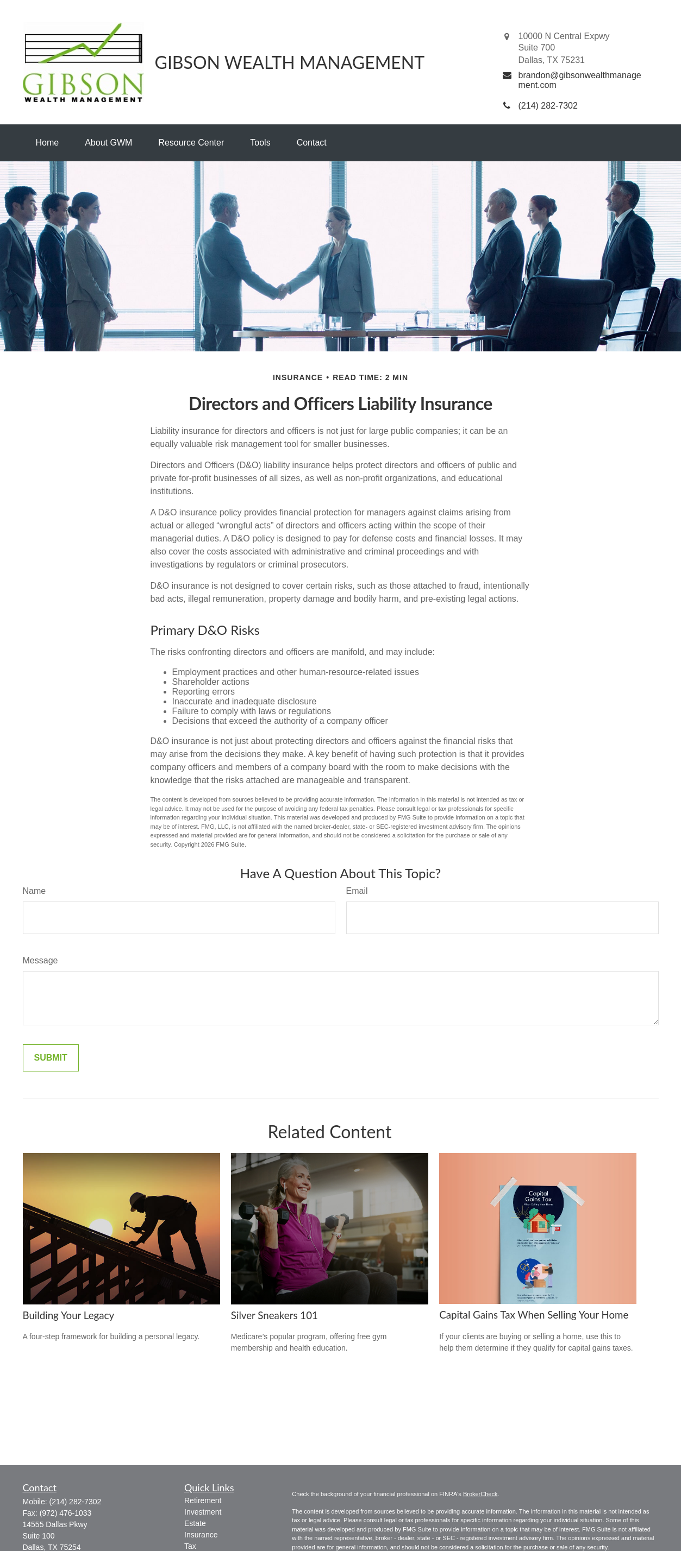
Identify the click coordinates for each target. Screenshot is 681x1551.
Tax (190, 1546)
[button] (47, 143)
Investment (202, 1512)
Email (357, 891)
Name (34, 891)
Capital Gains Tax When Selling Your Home (533, 1315)
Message (40, 960)
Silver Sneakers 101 (274, 1315)
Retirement (202, 1500)
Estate (195, 1523)
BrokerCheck (480, 1494)
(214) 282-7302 (75, 1501)
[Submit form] (51, 1057)
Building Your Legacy (69, 1315)
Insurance (200, 1534)
